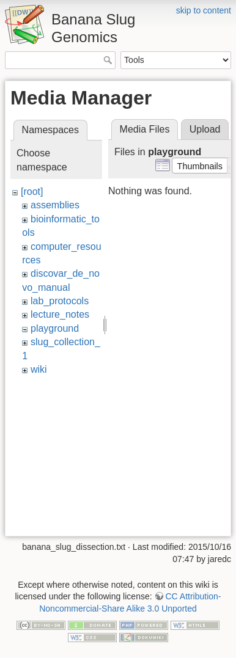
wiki (39, 369)
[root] (32, 191)
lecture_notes (60, 314)
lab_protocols (60, 301)
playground (55, 328)
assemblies (55, 205)
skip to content (203, 10)
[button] (199, 166)
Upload (205, 129)
